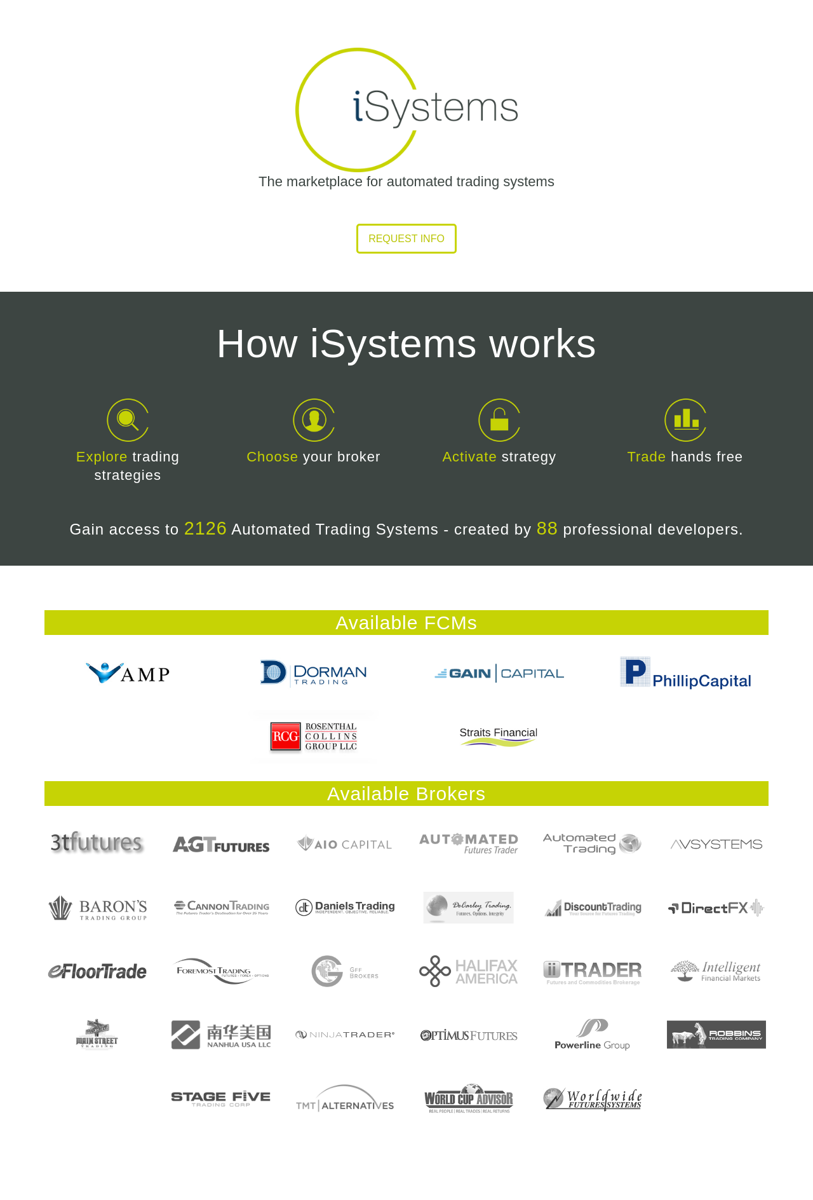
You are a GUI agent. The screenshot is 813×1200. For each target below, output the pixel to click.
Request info (406, 238)
